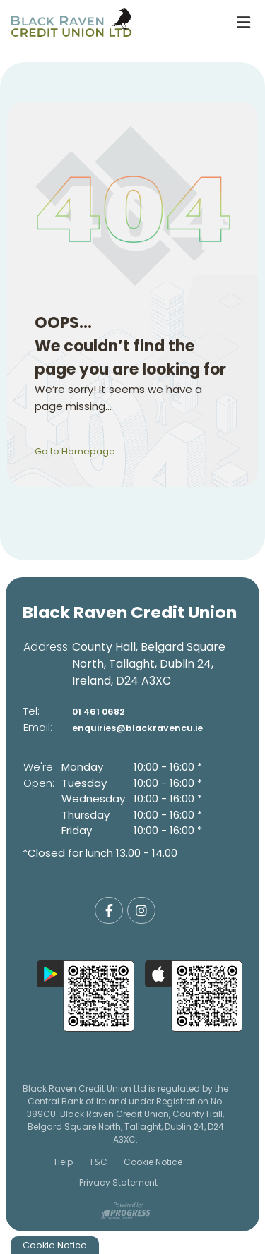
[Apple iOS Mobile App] (193, 996)
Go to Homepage (81, 450)
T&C (98, 1162)
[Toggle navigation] (243, 22)
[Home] (110, 22)
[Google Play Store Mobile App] (85, 996)
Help (63, 1162)
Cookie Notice (153, 1162)
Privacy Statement (118, 1182)
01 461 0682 (103, 711)
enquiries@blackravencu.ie (149, 727)
